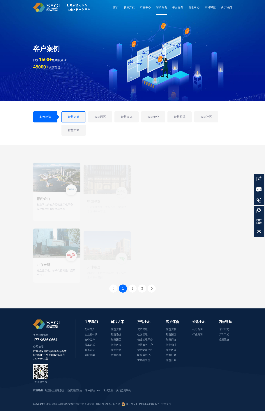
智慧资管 (74, 116)
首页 (116, 7)
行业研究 (224, 329)
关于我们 (226, 7)
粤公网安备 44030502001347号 (140, 404)
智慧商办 (126, 116)
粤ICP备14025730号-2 (108, 404)
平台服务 (177, 7)
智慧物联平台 (145, 349)
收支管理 (142, 334)
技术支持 (166, 404)
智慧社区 (206, 116)
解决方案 (129, 7)
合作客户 (90, 339)
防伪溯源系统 (75, 390)
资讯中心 (193, 7)
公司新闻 (197, 329)
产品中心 (145, 7)
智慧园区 (100, 116)
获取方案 (90, 355)
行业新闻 (197, 334)
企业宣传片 (91, 334)
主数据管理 (143, 360)
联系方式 (90, 349)
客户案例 (161, 7)
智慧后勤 (74, 130)
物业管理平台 (145, 339)
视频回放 (224, 339)
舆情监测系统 (123, 390)
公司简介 (90, 329)
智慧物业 (153, 116)
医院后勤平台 (145, 355)
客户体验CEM (92, 390)
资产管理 (142, 329)
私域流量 (108, 390)
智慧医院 (180, 116)
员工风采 (90, 344)
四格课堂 (210, 7)
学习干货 (224, 334)
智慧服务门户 (145, 344)
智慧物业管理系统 (54, 390)
